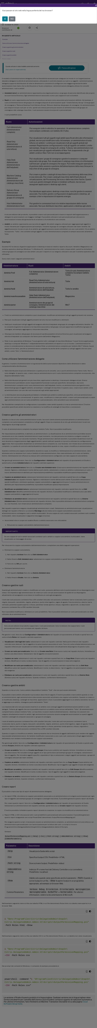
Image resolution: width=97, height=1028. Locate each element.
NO (12, 19)
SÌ (5, 19)
